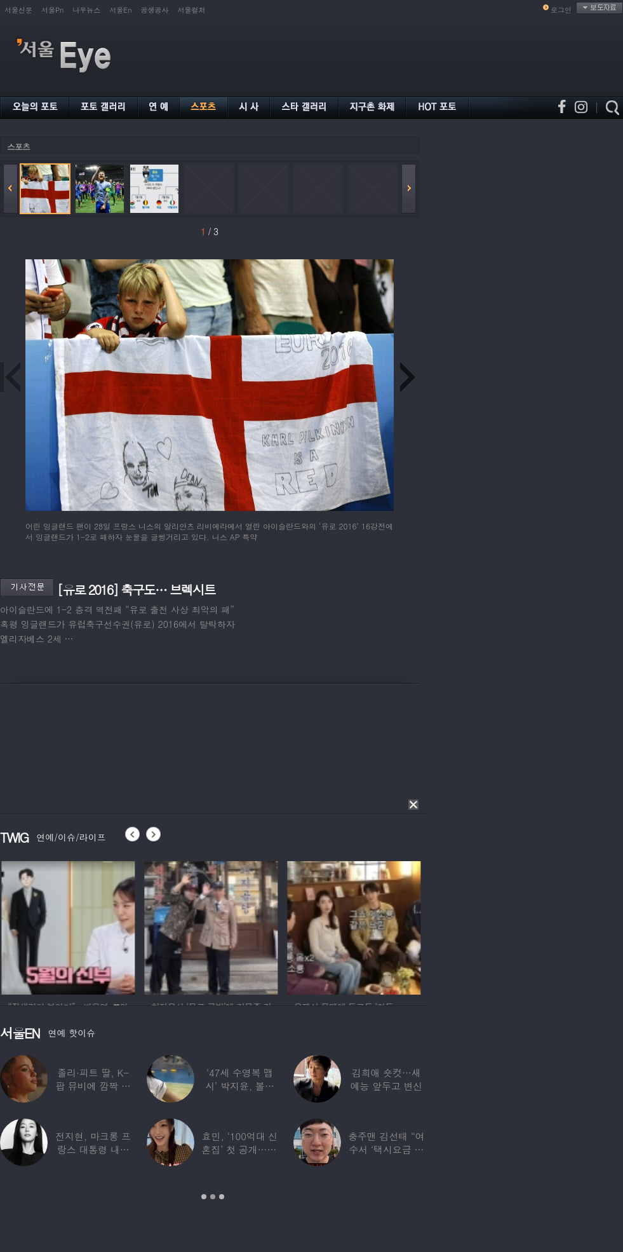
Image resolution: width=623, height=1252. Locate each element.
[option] (146, 926)
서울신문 (18, 10)
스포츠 (18, 146)
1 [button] (203, 1196)
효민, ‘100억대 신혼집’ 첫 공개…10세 (239, 1149)
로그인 (561, 10)
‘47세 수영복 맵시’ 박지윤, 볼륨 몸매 (239, 1086)
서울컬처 (192, 10)
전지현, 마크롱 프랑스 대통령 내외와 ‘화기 (93, 1149)
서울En (120, 10)
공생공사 (155, 10)
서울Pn (52, 10)
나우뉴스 (86, 10)
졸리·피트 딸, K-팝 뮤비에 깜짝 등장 (93, 1086)
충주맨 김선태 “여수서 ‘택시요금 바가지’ (386, 1149)
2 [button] (212, 1196)
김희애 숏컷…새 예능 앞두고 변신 (386, 1079)
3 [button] (221, 1196)
